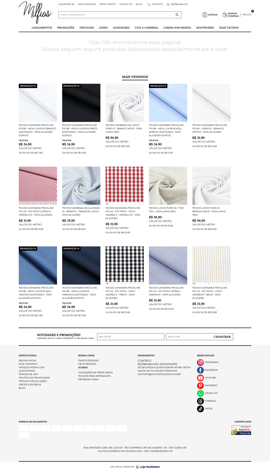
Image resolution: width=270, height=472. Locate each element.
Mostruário (205, 27)
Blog (139, 4)
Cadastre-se (66, 4)
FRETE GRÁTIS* (107, 4)
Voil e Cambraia (146, 27)
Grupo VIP (126, 4)
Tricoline (86, 27)
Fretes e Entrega (30, 385)
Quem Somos (27, 371)
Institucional (28, 355)
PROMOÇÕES (65, 27)
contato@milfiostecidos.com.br (159, 374)
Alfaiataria (121, 27)
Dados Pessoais (88, 361)
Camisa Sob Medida (177, 27)
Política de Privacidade (34, 378)
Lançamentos (42, 27)
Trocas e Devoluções (33, 381)
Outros (83, 367)
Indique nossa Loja (31, 367)
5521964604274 (179, 4)
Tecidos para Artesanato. (94, 376)
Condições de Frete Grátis (95, 373)
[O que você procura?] (177, 14)
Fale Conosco (28, 364)
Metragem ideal (88, 379)
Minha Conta (86, 355)
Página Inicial (28, 361)
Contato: (157, 4)
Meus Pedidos (87, 4)
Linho (103, 27)
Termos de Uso (28, 374)
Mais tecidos (228, 27)
